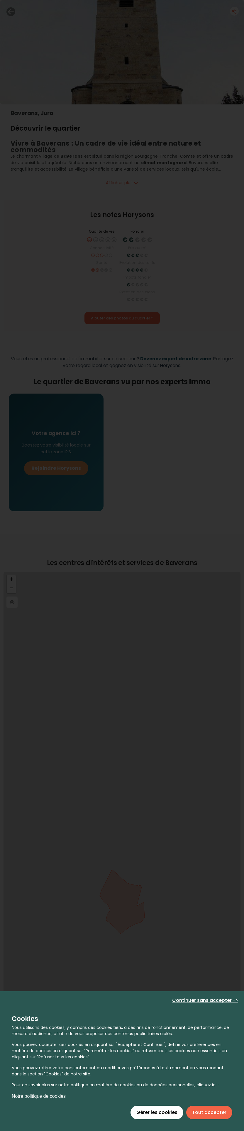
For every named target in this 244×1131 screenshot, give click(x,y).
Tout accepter (209, 1112)
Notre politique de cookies (39, 1096)
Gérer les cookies (156, 1112)
